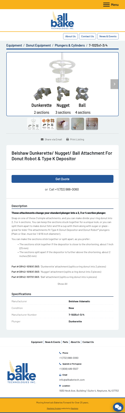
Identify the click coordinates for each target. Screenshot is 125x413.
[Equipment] (14, 45)
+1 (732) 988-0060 (67, 189)
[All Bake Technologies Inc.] (21, 371)
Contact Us (87, 36)
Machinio (74, 408)
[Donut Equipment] (38, 45)
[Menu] (106, 5)
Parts (65, 342)
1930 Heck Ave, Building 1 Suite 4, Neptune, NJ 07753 (89, 390)
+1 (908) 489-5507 (68, 368)
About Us (70, 36)
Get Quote (62, 179)
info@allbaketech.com (72, 379)
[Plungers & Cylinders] (70, 45)
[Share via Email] (51, 139)
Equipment (36, 342)
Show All (62, 283)
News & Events (108, 36)
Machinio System (54, 408)
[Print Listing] (75, 139)
